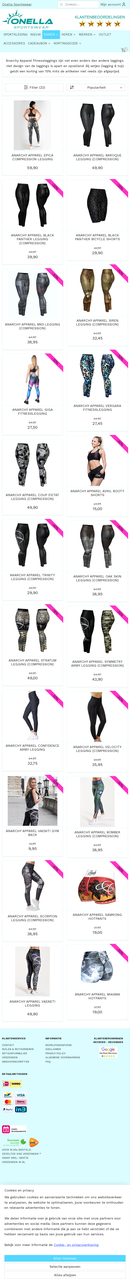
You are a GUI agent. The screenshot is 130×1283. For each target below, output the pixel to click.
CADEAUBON (39, 43)
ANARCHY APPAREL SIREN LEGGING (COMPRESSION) (97, 322)
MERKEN (87, 34)
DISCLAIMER (53, 1049)
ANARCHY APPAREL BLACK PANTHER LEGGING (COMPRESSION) (32, 239)
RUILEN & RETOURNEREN (18, 1049)
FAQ (48, 1061)
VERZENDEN (9, 1057)
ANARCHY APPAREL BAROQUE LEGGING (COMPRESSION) (97, 157)
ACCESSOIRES (14, 43)
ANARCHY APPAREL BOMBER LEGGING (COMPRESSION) (97, 834)
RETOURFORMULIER (14, 1053)
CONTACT (8, 1045)
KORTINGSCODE (68, 43)
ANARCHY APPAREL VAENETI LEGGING (32, 1003)
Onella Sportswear (17, 4)
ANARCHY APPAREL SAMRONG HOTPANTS (97, 916)
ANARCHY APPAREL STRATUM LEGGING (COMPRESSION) (32, 662)
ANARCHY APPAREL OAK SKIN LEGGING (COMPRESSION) (97, 578)
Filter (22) (34, 87)
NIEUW (35, 34)
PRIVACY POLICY (55, 1053)
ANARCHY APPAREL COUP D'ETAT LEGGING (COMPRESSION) (32, 497)
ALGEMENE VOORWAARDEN (62, 1057)
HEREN (68, 34)
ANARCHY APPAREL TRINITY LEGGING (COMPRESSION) (32, 577)
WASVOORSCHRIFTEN (15, 1061)
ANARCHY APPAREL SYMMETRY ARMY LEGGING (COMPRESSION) (97, 663)
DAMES (51, 34)
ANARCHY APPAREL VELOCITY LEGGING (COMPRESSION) (97, 749)
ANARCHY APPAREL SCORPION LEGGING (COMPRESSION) (32, 918)
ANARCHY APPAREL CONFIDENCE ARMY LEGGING (32, 747)
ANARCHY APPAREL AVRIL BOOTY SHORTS (97, 493)
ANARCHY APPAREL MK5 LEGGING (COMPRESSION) (32, 326)
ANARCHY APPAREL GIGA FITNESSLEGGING (32, 411)
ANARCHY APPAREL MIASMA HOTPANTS (97, 996)
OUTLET (105, 34)
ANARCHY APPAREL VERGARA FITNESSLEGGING (97, 408)
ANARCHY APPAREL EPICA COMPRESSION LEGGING (32, 157)
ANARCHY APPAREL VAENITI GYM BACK (32, 833)
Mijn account (113, 4)
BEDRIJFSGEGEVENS (58, 1045)
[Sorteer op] (96, 87)
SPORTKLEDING (15, 34)
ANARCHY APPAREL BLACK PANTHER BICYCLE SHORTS (97, 237)
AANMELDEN (58, 1236)
